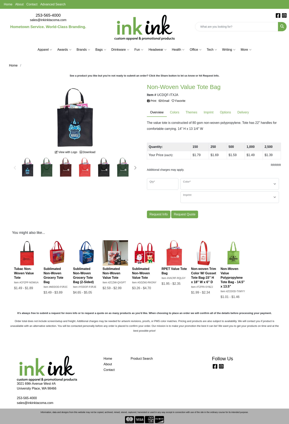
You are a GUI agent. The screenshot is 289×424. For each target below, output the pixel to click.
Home (8, 4)
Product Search (142, 358)
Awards (64, 49)
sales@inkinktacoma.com (48, 20)
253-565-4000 (48, 15)
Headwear (158, 49)
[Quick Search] (236, 26)
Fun (138, 49)
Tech (212, 49)
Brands (83, 49)
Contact (32, 4)
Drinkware (120, 49)
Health (178, 49)
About (19, 4)
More (246, 49)
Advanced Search (53, 4)
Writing (229, 49)
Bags (100, 49)
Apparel (45, 49)
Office (195, 49)
